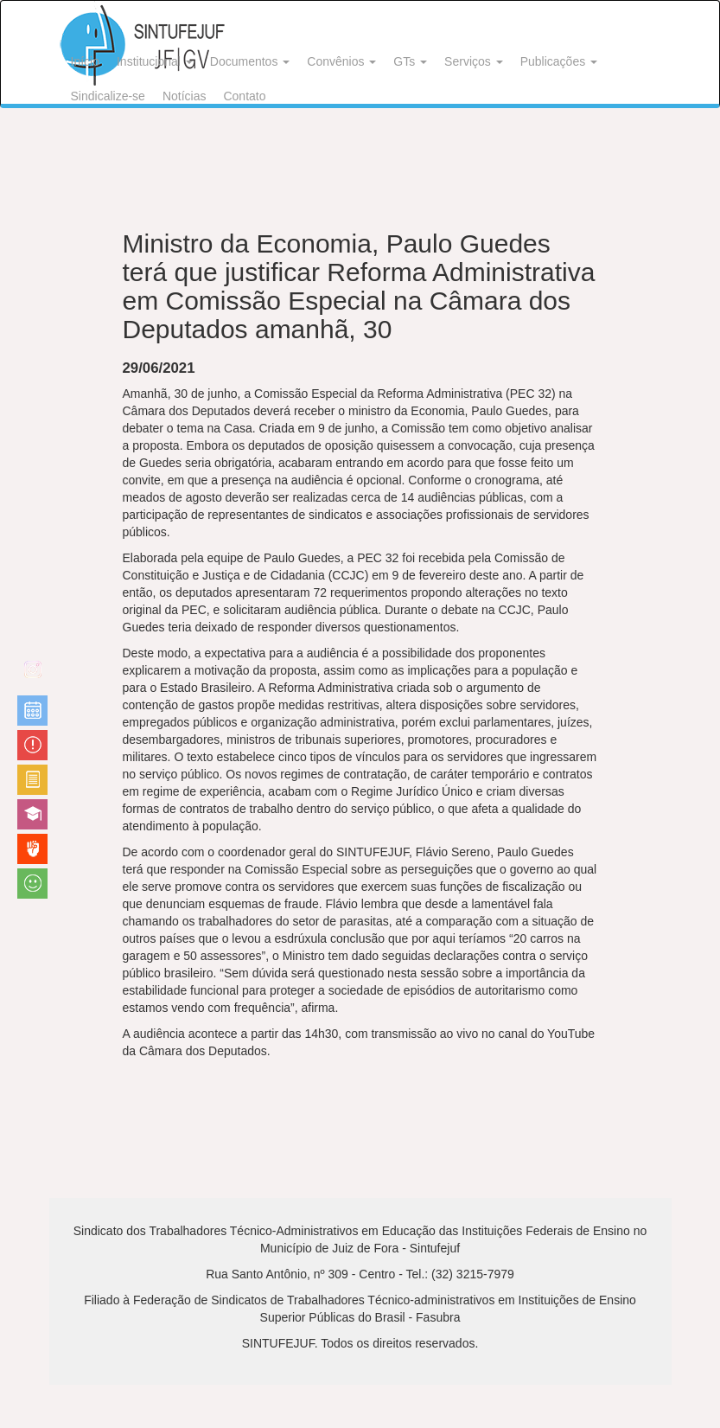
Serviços (473, 61)
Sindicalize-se (108, 96)
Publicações (558, 61)
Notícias (184, 96)
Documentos (250, 61)
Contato (244, 96)
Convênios (341, 61)
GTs (410, 61)
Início (85, 61)
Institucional (155, 61)
